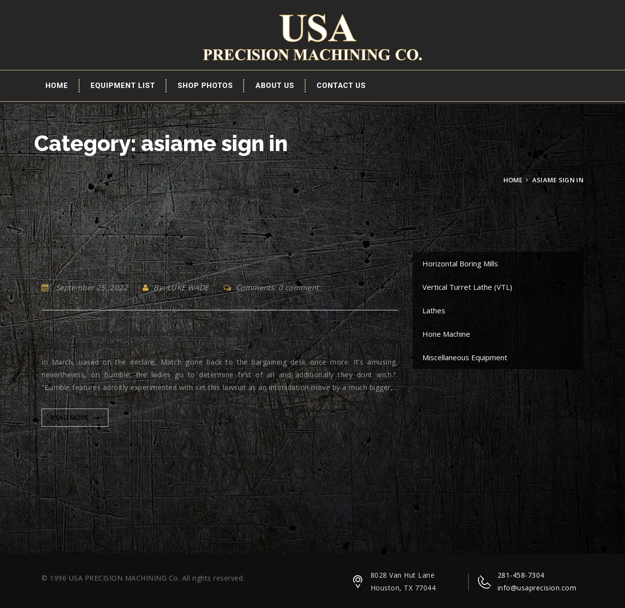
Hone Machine (446, 334)
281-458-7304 (521, 575)
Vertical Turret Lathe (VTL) (467, 287)
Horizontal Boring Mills (460, 263)
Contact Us (341, 85)
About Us (274, 85)
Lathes (433, 310)
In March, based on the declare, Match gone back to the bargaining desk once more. (220, 339)
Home (56, 85)
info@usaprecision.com (537, 587)
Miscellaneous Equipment (464, 357)
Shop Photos (205, 85)
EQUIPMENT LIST (123, 85)
